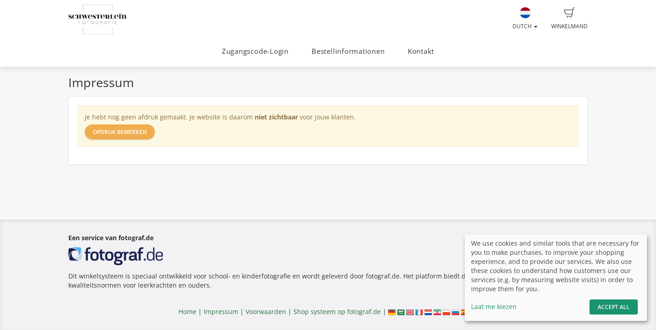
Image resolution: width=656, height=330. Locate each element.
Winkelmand (569, 18)
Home (187, 311)
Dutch (525, 18)
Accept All (614, 307)
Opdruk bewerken (120, 132)
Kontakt (421, 51)
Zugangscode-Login (255, 51)
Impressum (221, 311)
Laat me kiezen (494, 306)
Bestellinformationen (348, 51)
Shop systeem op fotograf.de (337, 311)
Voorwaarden (266, 311)
